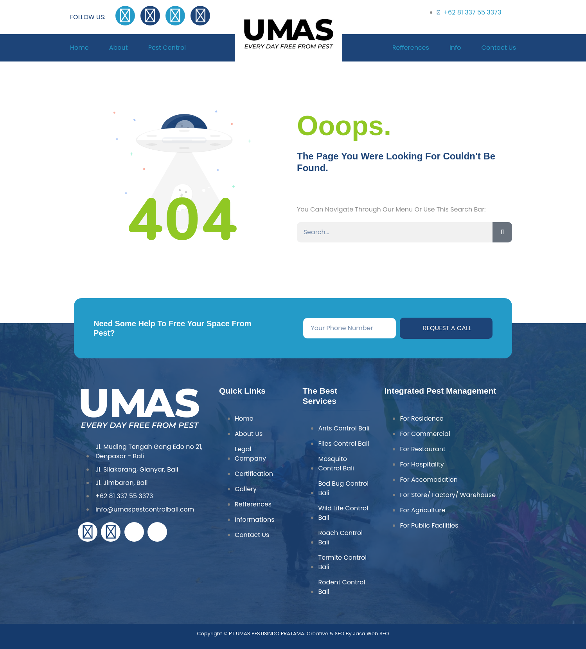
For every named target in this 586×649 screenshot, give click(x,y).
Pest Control (167, 48)
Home (79, 48)
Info (455, 48)
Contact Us (499, 48)
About (118, 48)
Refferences (410, 48)
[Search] (502, 232)
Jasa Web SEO (370, 633)
